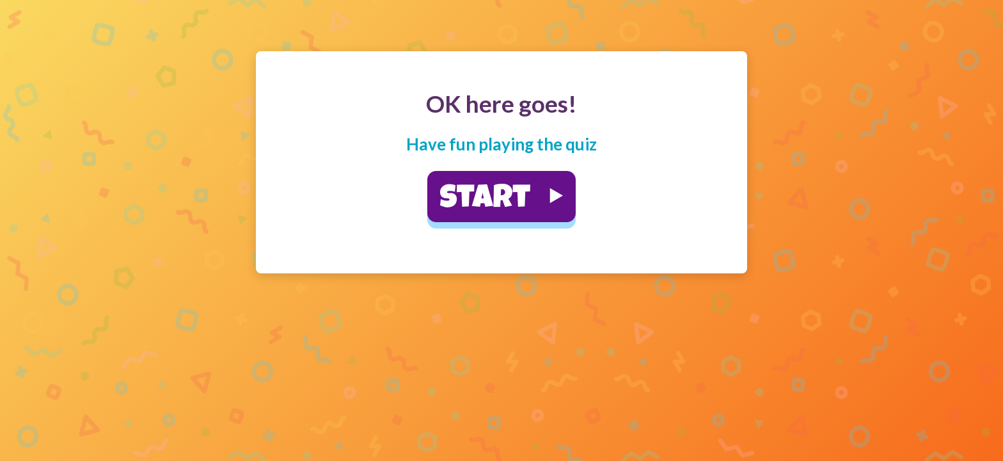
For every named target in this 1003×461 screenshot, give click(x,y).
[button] (501, 196)
